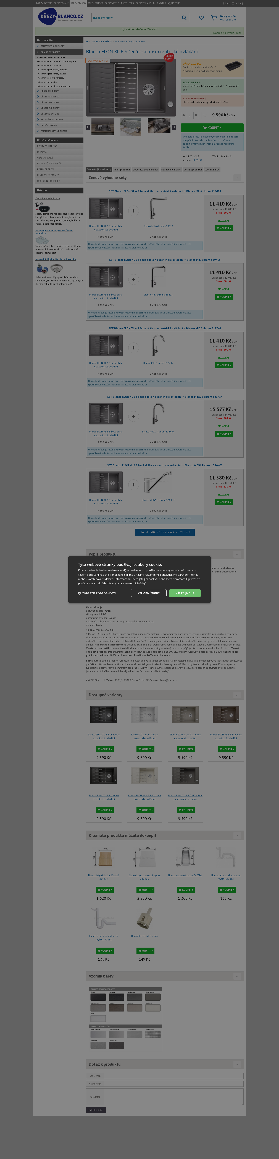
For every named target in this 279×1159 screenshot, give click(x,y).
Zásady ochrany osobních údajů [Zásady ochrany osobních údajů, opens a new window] (127, 583)
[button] (97, 593)
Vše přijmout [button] (185, 593)
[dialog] (139, 579)
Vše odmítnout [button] (148, 593)
